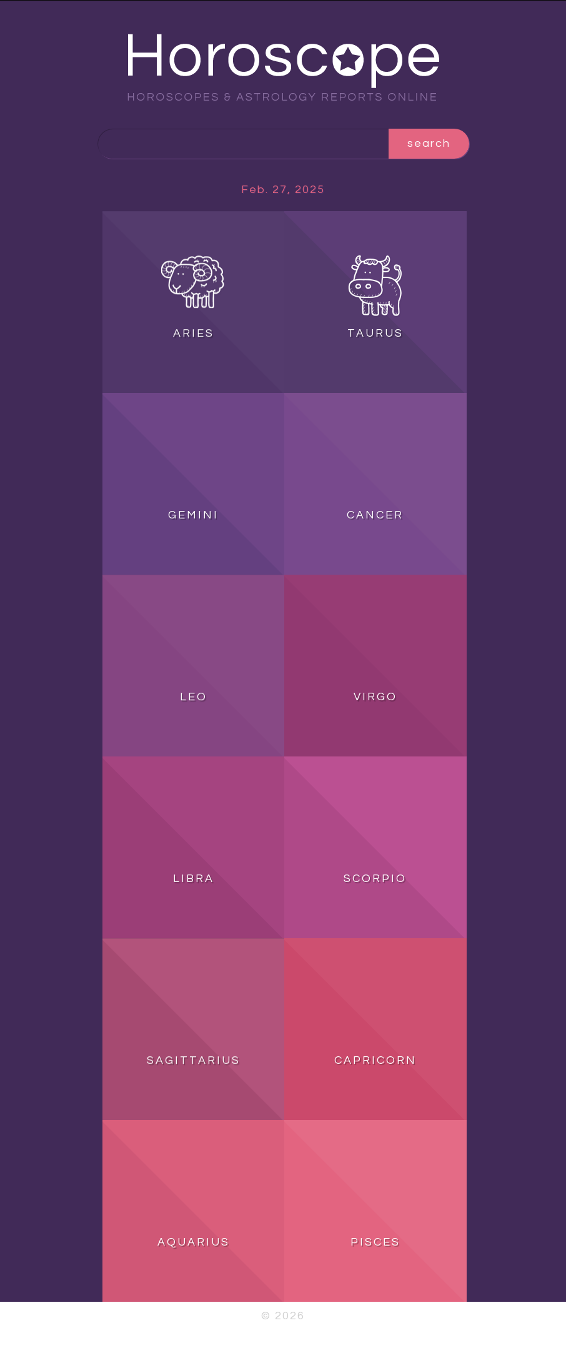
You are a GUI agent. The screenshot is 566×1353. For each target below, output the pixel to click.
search (428, 143)
